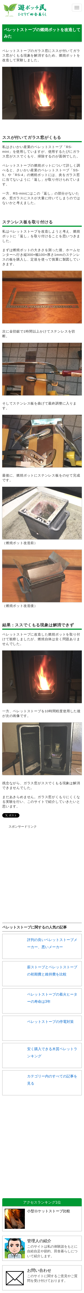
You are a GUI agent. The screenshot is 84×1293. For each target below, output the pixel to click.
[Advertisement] (42, 871)
